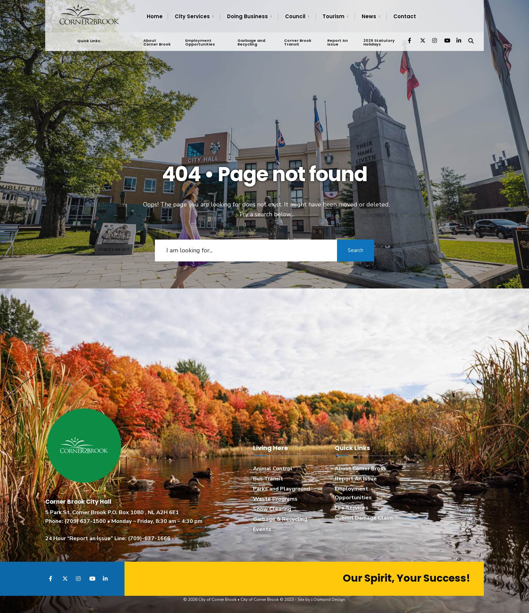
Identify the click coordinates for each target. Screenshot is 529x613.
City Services (192, 16)
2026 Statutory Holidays (379, 42)
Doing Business (247, 16)
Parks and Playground (281, 489)
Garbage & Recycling (280, 519)
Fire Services (351, 507)
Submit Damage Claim (364, 518)
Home (155, 16)
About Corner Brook (157, 42)
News (369, 16)
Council (295, 16)
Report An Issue (337, 42)
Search (355, 250)
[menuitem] (194, 16)
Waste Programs (275, 499)
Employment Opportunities (200, 42)
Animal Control (273, 468)
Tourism (333, 16)
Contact (404, 16)
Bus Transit (268, 478)
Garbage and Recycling (251, 42)
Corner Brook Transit (297, 42)
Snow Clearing (272, 509)
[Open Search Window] (471, 40)
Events (262, 529)
